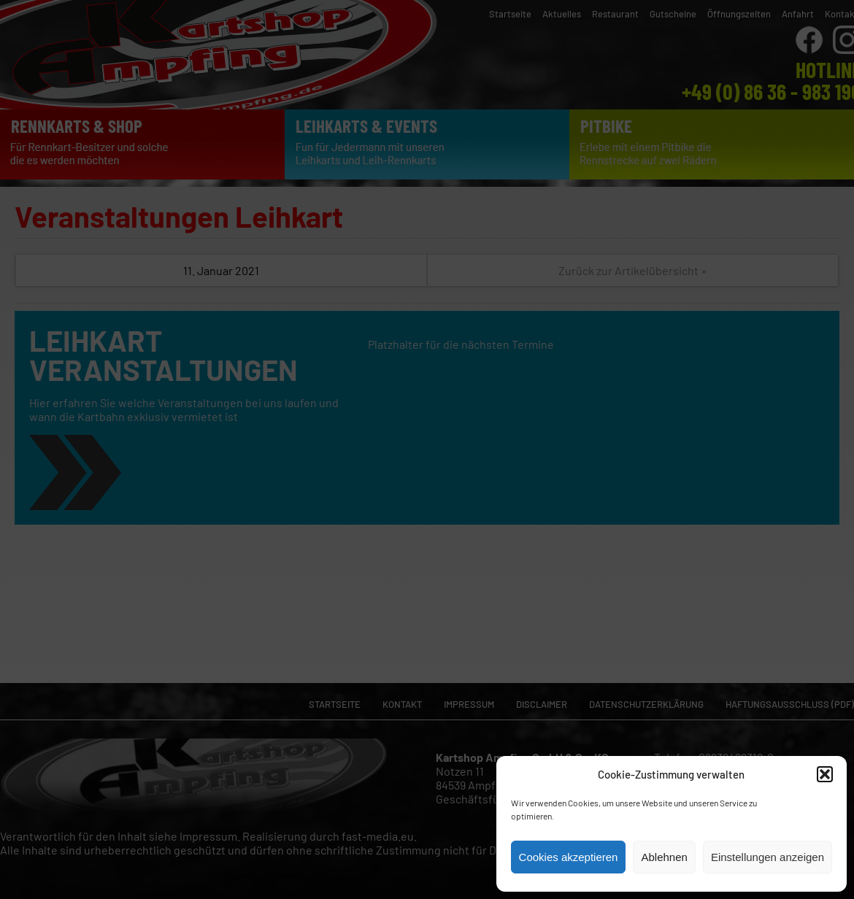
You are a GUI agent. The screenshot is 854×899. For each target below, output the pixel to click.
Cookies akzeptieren (568, 857)
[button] (825, 774)
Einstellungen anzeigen (767, 857)
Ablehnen (664, 857)
